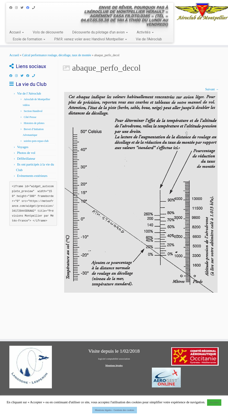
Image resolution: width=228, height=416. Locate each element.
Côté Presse (30, 117)
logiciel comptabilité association (114, 358)
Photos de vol (26, 153)
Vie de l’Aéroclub (149, 39)
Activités (145, 32)
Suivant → (212, 89)
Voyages (22, 147)
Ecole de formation (29, 39)
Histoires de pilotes (34, 123)
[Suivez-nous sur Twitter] (23, 7)
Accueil (16, 32)
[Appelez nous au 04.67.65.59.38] (35, 7)
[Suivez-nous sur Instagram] (17, 7)
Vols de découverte (48, 32)
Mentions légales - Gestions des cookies (114, 410)
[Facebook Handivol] (29, 7)
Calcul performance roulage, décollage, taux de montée (56, 55)
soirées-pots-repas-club (36, 141)
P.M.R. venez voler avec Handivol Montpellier (90, 39)
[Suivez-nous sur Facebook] (12, 7)
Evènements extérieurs (32, 176)
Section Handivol (33, 111)
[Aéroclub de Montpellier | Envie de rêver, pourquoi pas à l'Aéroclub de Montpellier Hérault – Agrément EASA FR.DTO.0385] (201, 12)
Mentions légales (114, 365)
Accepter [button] (214, 402)
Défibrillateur (26, 158)
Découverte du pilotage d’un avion (100, 32)
